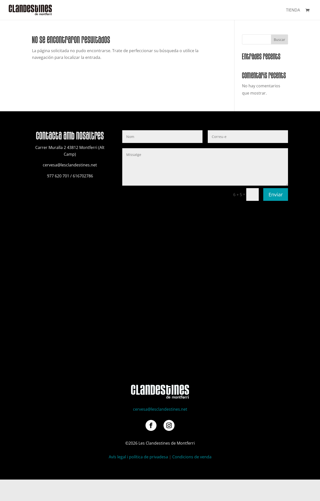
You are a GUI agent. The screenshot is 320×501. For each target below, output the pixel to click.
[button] (151, 425)
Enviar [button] (275, 194)
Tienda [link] (293, 10)
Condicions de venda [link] (192, 457)
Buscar (279, 39)
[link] (30, 9)
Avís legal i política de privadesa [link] (138, 457)
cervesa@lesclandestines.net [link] (160, 409)
